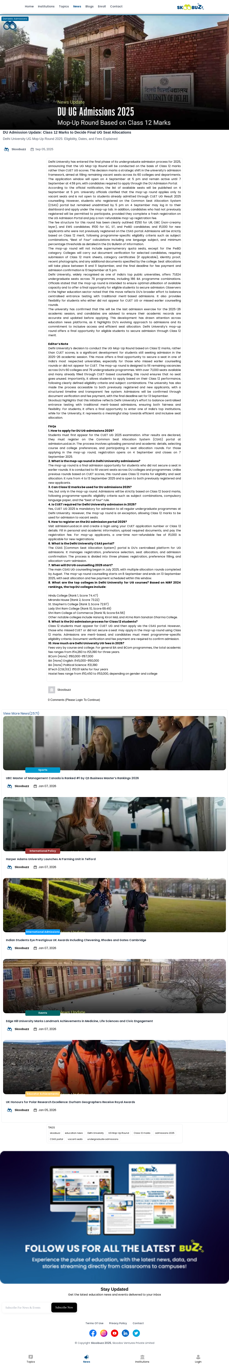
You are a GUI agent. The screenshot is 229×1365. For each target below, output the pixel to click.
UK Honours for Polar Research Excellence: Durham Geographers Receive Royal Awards (70, 1102)
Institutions (46, 6)
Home (29, 6)
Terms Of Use (94, 1323)
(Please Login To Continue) (82, 699)
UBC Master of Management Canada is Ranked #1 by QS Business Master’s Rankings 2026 (72, 778)
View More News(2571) (21, 713)
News (77, 6)
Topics (64, 6)
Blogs (89, 6)
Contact (116, 6)
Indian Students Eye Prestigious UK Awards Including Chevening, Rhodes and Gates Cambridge (76, 940)
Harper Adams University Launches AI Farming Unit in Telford (51, 859)
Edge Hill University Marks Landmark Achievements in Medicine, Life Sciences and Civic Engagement (79, 1021)
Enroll (102, 6)
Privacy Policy (118, 1323)
